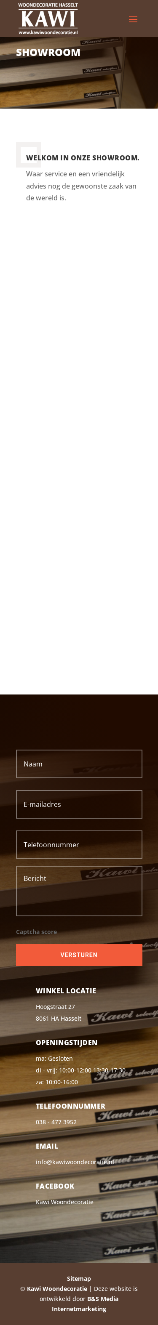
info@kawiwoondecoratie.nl (75, 1162)
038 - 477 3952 (56, 1122)
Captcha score (36, 932)
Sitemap (79, 1278)
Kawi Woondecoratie (65, 1202)
